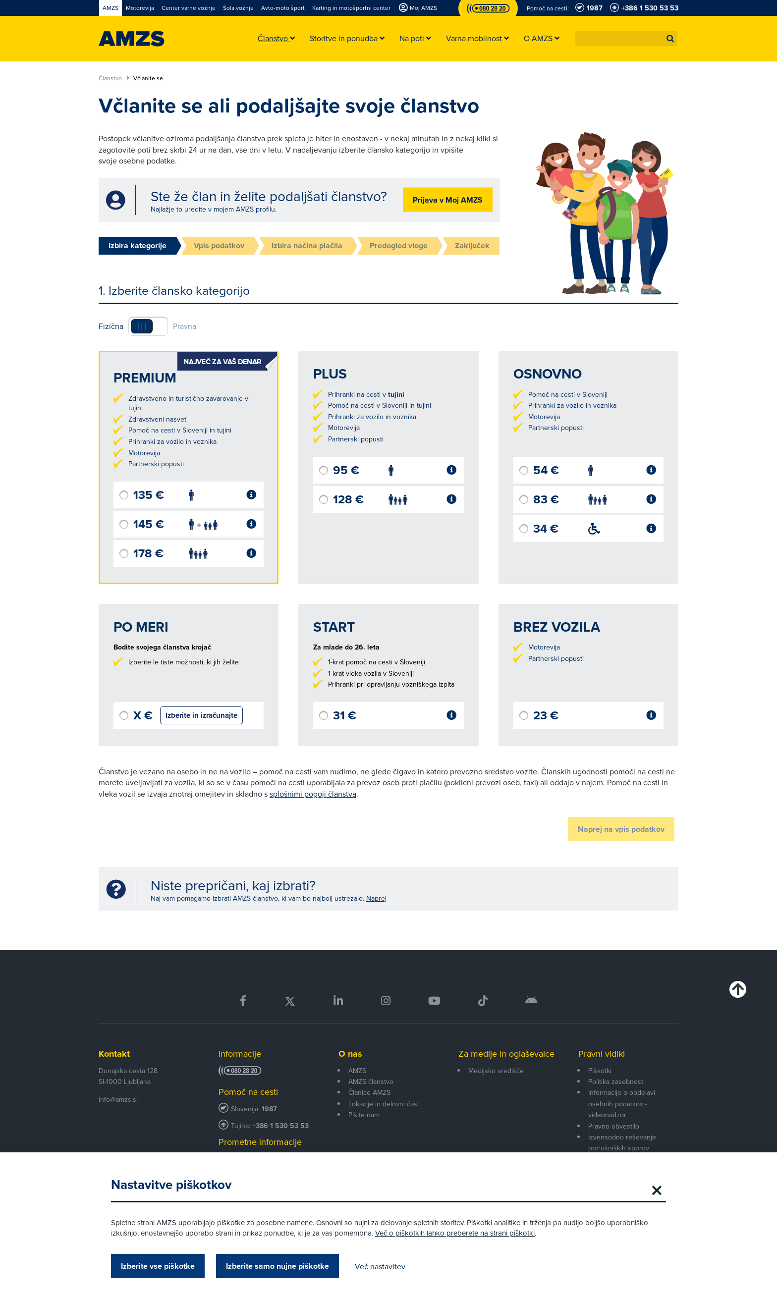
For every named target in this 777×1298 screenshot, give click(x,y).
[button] (670, 39)
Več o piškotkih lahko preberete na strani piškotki (455, 1233)
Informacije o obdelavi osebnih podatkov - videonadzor (621, 1103)
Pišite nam (364, 1115)
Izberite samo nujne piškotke (277, 1266)
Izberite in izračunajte (201, 715)
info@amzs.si (118, 1099)
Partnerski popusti (156, 464)
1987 (269, 1109)
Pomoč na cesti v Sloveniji (568, 394)
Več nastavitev (380, 1266)
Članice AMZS (369, 1092)
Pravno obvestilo (613, 1126)
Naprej (376, 898)
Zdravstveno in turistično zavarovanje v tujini (188, 403)
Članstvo (114, 78)
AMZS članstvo (370, 1081)
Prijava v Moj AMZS (448, 200)
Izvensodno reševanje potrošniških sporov (622, 1142)
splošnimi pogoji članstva (313, 793)
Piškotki (599, 1071)
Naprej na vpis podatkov (621, 829)
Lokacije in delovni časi (383, 1104)
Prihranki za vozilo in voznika (172, 441)
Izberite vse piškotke (158, 1266)
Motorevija (144, 453)
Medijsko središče (496, 1071)
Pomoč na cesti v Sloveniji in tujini (179, 430)
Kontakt (114, 1053)
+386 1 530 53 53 (280, 1126)
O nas (350, 1053)
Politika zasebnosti (616, 1081)
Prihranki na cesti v (366, 394)
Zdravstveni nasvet (157, 419)
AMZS (357, 1071)
